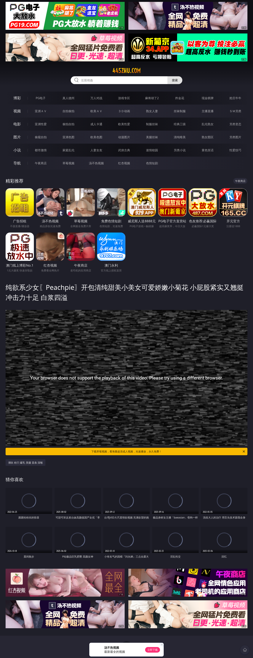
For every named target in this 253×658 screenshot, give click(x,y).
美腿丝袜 (152, 137)
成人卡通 (96, 124)
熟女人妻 (152, 111)
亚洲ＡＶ (41, 111)
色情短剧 (152, 163)
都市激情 (41, 150)
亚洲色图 (68, 137)
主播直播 (208, 111)
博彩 (17, 97)
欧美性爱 (124, 124)
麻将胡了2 (152, 98)
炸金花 (179, 98)
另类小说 (180, 150)
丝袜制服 (180, 111)
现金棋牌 (208, 98)
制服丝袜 (152, 124)
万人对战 (96, 98)
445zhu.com (126, 70)
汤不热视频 (96, 163)
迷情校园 (152, 150)
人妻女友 (96, 150)
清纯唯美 (180, 137)
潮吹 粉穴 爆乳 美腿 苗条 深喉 (25, 462)
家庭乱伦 (68, 150)
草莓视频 (68, 163)
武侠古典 (124, 150)
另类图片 (235, 137)
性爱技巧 (235, 150)
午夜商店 (41, 163)
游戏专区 (124, 98)
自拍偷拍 (68, 111)
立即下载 (152, 649)
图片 (17, 137)
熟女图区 (208, 137)
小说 (17, 150)
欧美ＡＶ (96, 111)
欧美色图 (96, 137)
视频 (17, 110)
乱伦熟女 (208, 124)
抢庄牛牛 (235, 98)
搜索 (175, 80)
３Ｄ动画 (124, 111)
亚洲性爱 (41, 124)
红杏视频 (124, 163)
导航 (17, 163)
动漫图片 (124, 137)
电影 (17, 124)
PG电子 (41, 98)
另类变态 (235, 124)
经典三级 (180, 124)
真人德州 (68, 98)
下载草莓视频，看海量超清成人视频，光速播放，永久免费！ (168, 451)
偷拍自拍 (68, 124)
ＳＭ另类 (235, 111)
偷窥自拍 (41, 137)
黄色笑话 (208, 150)
